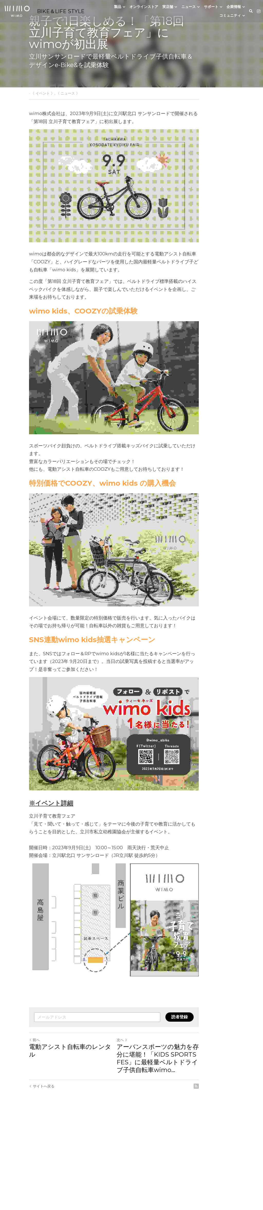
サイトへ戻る (42, 1179)
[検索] (251, 11)
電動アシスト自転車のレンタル (73, 1139)
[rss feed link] (231, 1178)
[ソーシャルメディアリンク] (258, 11)
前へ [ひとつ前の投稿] (34, 1132)
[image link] (17, 10)
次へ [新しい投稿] (139, 1132)
